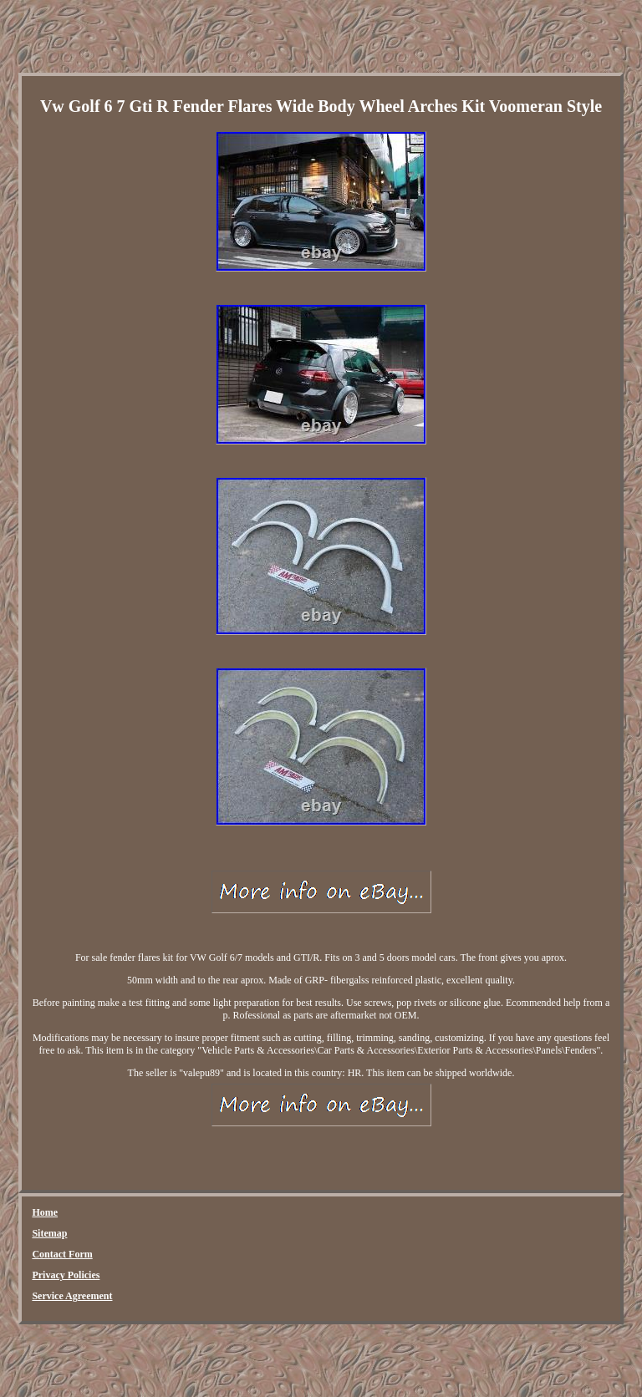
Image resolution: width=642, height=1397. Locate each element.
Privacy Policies (65, 1275)
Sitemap (49, 1233)
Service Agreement (72, 1296)
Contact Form (62, 1254)
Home (45, 1212)
